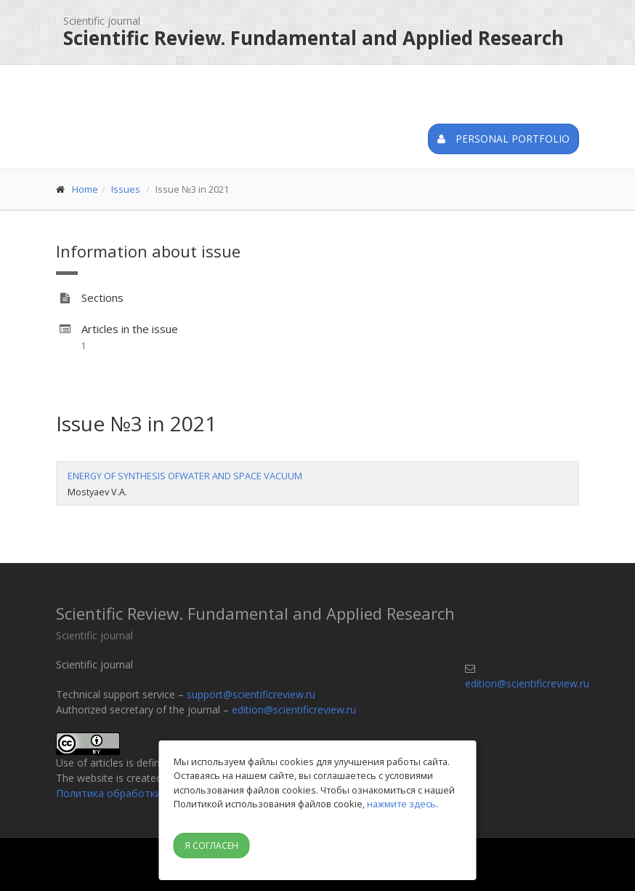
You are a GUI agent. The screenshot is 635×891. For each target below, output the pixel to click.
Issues (125, 189)
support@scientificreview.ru (251, 694)
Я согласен (211, 845)
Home (85, 189)
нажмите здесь (401, 803)
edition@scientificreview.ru (294, 709)
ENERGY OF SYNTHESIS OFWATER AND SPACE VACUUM (185, 475)
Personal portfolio (503, 138)
